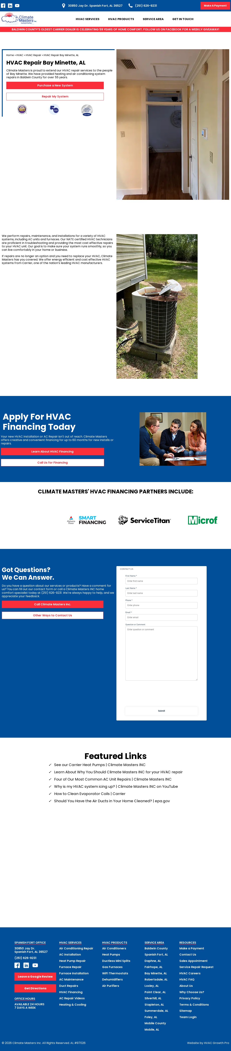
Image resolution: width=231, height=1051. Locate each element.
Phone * (128, 600)
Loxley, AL (152, 985)
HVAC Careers (190, 973)
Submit (161, 711)
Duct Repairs (68, 985)
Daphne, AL (153, 960)
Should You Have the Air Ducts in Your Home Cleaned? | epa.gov (112, 800)
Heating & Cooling (72, 1004)
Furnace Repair (70, 967)
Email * (128, 612)
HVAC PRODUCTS (114, 943)
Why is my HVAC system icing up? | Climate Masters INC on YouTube (116, 786)
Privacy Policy (189, 997)
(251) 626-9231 (25, 958)
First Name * (131, 576)
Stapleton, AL (154, 1004)
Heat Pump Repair (72, 960)
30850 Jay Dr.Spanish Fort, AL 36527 (31, 949)
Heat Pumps (111, 954)
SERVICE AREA (154, 943)
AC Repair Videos (72, 997)
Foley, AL (151, 1016)
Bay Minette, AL (156, 973)
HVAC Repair (33, 55)
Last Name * (131, 588)
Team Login (188, 1016)
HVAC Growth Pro (216, 1042)
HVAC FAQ (186, 979)
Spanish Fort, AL (156, 954)
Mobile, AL (152, 1028)
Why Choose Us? (191, 991)
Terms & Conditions (194, 1004)
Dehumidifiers (112, 979)
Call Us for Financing (52, 463)
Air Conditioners (114, 948)
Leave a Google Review (35, 976)
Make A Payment (215, 5)
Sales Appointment (193, 960)
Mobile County (155, 1022)
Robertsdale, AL (156, 979)
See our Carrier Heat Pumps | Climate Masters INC (100, 764)
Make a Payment (191, 948)
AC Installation (70, 954)
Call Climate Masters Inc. (52, 604)
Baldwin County (156, 948)
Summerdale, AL (156, 1010)
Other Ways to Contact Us (52, 615)
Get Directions (35, 988)
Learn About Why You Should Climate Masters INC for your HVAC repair (118, 772)
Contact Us (187, 954)
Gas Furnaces (112, 967)
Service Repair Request (196, 967)
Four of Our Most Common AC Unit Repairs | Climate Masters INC (113, 779)
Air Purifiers (110, 985)
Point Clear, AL (155, 991)
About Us (186, 985)
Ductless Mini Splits (116, 960)
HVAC (19, 55)
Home (10, 55)
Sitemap (185, 1010)
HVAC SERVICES (70, 943)
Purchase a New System (55, 85)
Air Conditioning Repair (76, 948)
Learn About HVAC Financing (52, 451)
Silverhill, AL (153, 997)
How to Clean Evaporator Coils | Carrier (89, 793)
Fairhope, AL (154, 967)
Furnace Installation (74, 973)
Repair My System (55, 97)
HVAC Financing (70, 991)
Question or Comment (135, 624)
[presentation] (161, 695)
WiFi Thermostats (115, 973)
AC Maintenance (71, 979)
